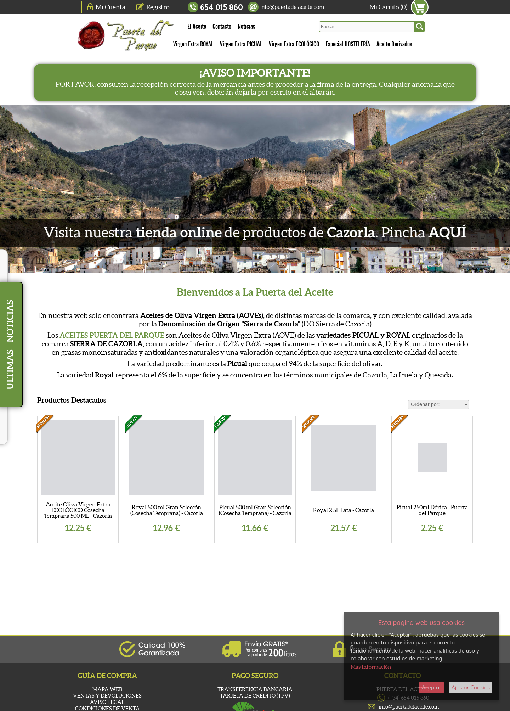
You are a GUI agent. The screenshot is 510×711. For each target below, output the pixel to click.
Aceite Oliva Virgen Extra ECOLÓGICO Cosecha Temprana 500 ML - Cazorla (78, 510)
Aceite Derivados (394, 44)
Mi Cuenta (110, 7)
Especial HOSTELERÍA (347, 44)
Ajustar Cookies (471, 687)
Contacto (221, 26)
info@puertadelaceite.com (409, 706)
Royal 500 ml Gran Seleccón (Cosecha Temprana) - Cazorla (166, 510)
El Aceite (196, 26)
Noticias (246, 26)
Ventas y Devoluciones (107, 696)
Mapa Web (107, 689)
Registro (158, 7)
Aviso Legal (107, 702)
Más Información (371, 667)
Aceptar (431, 687)
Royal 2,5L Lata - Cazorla (343, 510)
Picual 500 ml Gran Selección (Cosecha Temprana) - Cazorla (255, 510)
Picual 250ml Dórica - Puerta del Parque (432, 510)
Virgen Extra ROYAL (193, 44)
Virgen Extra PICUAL (241, 44)
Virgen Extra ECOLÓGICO (294, 44)
